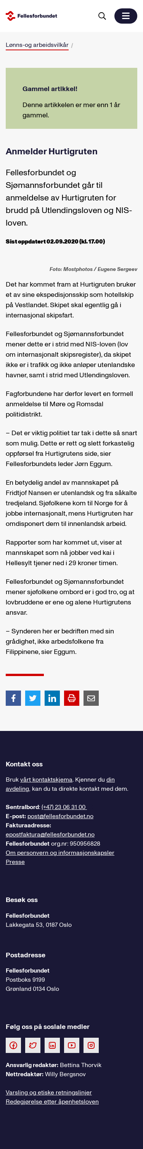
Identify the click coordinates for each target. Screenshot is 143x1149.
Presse (15, 862)
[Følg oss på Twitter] (32, 1045)
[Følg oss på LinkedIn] (52, 1045)
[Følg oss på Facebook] (13, 1045)
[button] (125, 16)
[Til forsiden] (48, 16)
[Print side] (71, 698)
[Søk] (102, 16)
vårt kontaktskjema (46, 780)
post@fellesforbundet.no (60, 816)
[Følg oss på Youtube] (71, 1045)
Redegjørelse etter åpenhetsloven (52, 1102)
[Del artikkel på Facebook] (13, 698)
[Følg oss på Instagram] (91, 1045)
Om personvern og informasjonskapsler (60, 853)
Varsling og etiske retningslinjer (49, 1092)
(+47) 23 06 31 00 (64, 807)
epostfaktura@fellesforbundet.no (50, 834)
